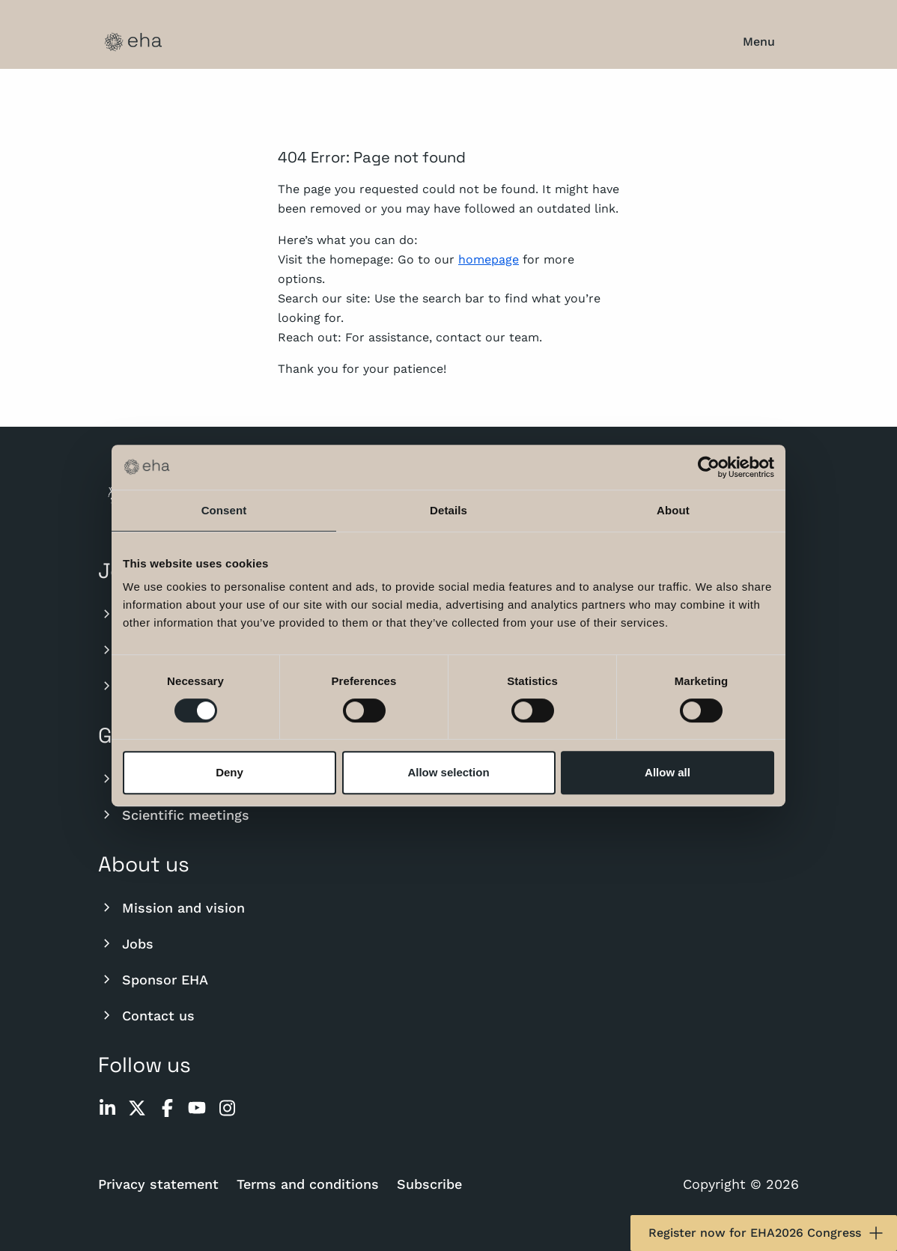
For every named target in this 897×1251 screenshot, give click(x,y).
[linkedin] (107, 1108)
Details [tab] (448, 510)
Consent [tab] (224, 510)
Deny (229, 772)
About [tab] (673, 510)
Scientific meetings (173, 815)
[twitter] (137, 1108)
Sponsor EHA (153, 979)
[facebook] (167, 1108)
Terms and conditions (308, 1184)
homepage (488, 259)
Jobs (125, 943)
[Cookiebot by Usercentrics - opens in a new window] (708, 467)
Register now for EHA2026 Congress (766, 1233)
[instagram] (227, 1108)
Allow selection (448, 772)
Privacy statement (158, 1184)
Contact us (146, 1015)
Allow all (667, 772)
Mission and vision (171, 907)
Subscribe (429, 1184)
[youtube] (197, 1108)
